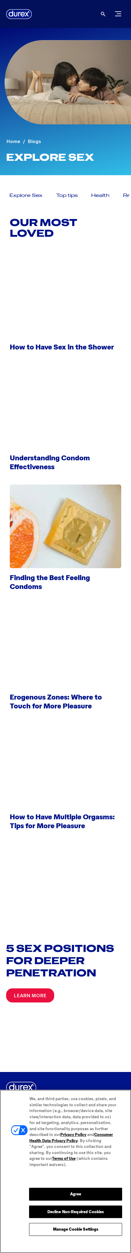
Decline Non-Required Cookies (75, 1211)
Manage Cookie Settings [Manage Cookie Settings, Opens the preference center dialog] (76, 1229)
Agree (75, 1193)
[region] (65, 1171)
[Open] (103, 14)
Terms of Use (64, 1158)
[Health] (100, 195)
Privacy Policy (73, 1134)
